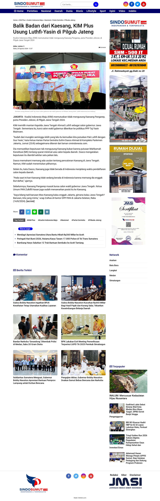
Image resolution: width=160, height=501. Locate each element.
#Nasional (64, 220)
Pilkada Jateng (70, 20)
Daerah (59, 10)
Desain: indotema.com (80, 497)
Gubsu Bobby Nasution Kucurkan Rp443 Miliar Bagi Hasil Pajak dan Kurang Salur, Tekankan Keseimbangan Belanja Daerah (83, 305)
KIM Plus (22, 20)
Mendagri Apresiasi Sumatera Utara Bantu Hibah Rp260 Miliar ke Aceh (50, 234)
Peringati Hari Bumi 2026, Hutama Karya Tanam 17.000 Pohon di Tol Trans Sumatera (57, 238)
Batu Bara (113, 265)
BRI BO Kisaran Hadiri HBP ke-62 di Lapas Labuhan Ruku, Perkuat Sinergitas (136, 426)
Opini (112, 10)
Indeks (132, 10)
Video (122, 10)
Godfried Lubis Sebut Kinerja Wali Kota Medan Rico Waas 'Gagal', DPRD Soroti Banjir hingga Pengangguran (127, 410)
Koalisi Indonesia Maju (35, 20)
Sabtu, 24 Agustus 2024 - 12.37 (22, 48)
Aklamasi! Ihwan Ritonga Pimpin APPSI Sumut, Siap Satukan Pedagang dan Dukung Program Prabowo (136, 458)
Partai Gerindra (57, 20)
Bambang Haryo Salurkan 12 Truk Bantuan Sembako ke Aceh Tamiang (50, 242)
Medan (112, 275)
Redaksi (114, 475)
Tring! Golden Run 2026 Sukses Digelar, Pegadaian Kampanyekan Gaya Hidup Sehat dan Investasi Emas (128, 441)
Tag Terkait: (19, 220)
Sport (103, 10)
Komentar (102, 47)
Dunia (69, 10)
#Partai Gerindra (78, 220)
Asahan (112, 260)
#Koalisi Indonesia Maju (47, 220)
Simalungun (114, 280)
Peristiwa (32, 10)
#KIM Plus (31, 220)
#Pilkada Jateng (94, 220)
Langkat (113, 270)
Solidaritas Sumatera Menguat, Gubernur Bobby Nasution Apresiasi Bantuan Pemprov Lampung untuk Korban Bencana (34, 380)
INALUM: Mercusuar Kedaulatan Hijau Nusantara (126, 397)
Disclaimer (135, 475)
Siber (124, 475)
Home (18, 10)
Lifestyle (91, 10)
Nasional (46, 10)
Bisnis (79, 10)
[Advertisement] (128, 323)
